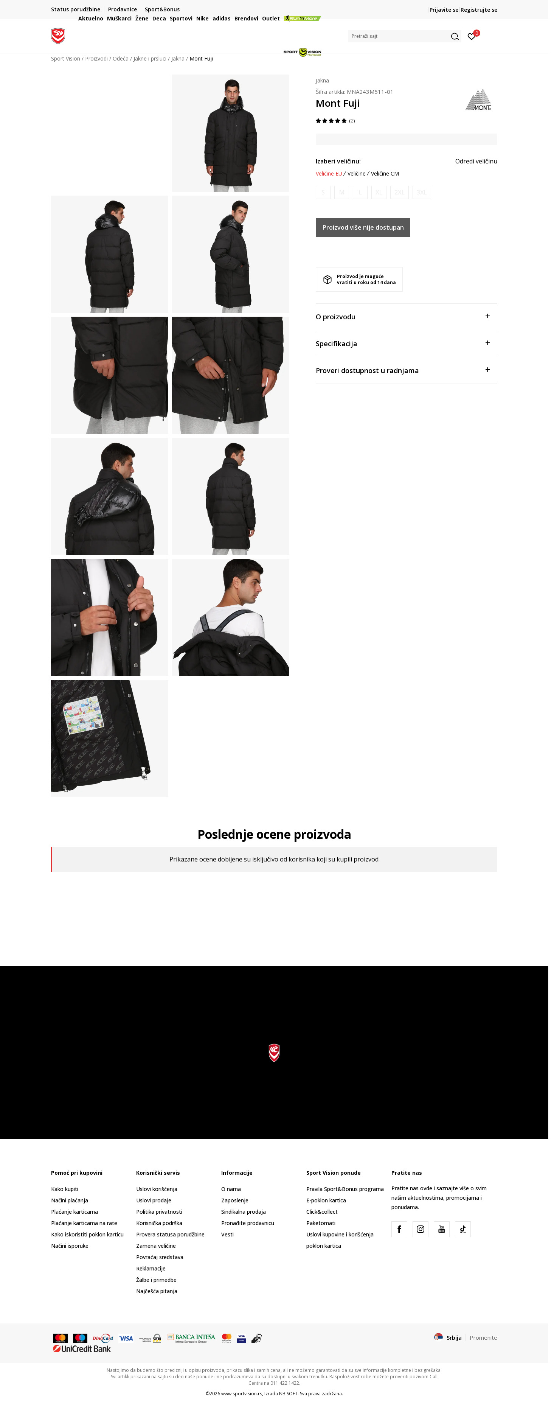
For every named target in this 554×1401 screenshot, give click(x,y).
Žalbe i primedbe (156, 1279)
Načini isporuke (69, 1245)
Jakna (322, 80)
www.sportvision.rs (241, 1393)
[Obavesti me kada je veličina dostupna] (323, 192)
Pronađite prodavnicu (247, 1223)
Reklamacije (151, 1268)
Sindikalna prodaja (243, 1211)
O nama (231, 1189)
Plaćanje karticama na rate (84, 1223)
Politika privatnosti (159, 1211)
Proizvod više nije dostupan (363, 227)
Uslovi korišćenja (156, 1189)
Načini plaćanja (69, 1200)
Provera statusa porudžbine (170, 1234)
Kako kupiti (64, 1189)
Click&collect (322, 1211)
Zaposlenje (234, 1200)
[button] (404, 36)
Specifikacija (403, 343)
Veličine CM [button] (385, 174)
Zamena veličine (156, 1245)
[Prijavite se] (471, 36)
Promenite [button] (483, 1337)
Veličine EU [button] (329, 174)
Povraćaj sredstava (159, 1257)
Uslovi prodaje (153, 1200)
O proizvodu (403, 316)
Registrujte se (479, 9)
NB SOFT (288, 1393)
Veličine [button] (357, 174)
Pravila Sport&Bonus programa (345, 1189)
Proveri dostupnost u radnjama (403, 370)
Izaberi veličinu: (338, 161)
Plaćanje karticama (74, 1211)
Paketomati (320, 1223)
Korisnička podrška (159, 1223)
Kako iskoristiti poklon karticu (87, 1234)
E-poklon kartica (326, 1200)
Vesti (227, 1234)
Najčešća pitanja (156, 1291)
